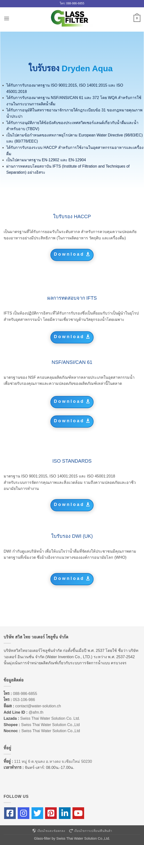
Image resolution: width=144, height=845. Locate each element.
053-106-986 (24, 700)
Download (69, 254)
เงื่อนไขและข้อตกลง (48, 831)
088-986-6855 (25, 694)
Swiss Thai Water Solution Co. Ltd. (50, 718)
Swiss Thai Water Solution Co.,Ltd (50, 725)
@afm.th (36, 712)
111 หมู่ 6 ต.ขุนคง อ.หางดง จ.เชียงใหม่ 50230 (53, 761)
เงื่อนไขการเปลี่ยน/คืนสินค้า (90, 831)
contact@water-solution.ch (38, 706)
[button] (6, 18)
